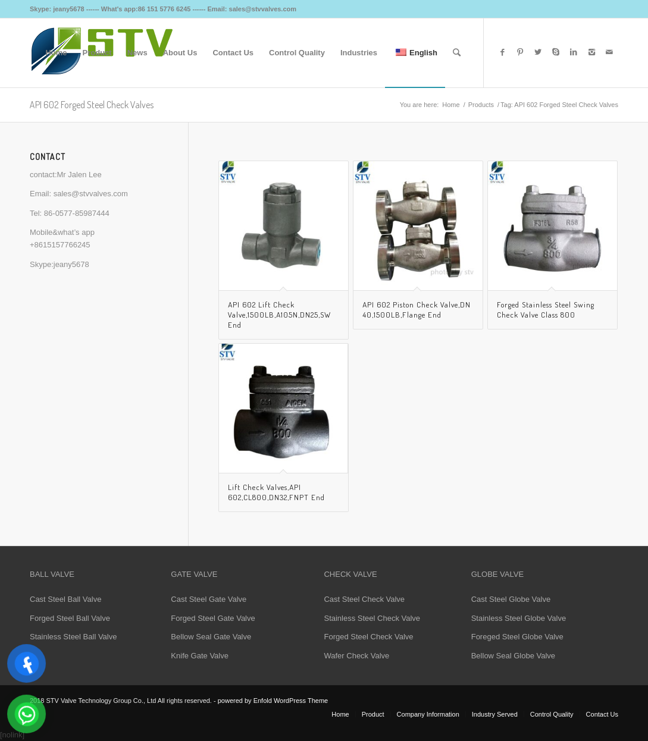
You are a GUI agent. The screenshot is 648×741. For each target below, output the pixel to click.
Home (450, 104)
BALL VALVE (52, 574)
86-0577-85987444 (76, 213)
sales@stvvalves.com (91, 193)
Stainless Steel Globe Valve (518, 618)
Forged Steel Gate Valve (213, 618)
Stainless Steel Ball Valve (73, 636)
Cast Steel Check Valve (364, 599)
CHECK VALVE (350, 574)
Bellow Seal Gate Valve (211, 636)
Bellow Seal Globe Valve (513, 655)
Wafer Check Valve (356, 655)
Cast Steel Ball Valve (65, 599)
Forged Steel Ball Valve (70, 618)
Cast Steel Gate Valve (208, 599)
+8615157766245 (60, 244)
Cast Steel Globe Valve (510, 599)
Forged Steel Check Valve (368, 636)
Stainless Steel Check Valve (372, 618)
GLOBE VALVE (497, 574)
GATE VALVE (194, 574)
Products (481, 104)
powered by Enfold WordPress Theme (273, 700)
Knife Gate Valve (199, 655)
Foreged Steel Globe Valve (517, 636)
